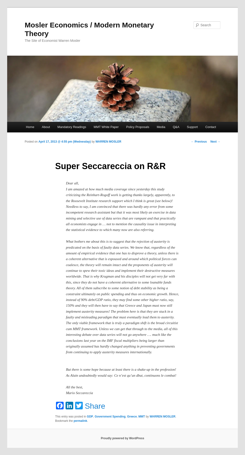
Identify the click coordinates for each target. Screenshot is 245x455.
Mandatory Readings (71, 127)
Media (161, 127)
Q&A (176, 127)
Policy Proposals (137, 127)
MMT (142, 416)
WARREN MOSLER (108, 141)
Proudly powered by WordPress (122, 438)
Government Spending (110, 416)
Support (192, 127)
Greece (132, 416)
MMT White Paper (106, 127)
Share (95, 406)
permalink (80, 421)
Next (215, 141)
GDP (90, 416)
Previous (199, 141)
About (46, 127)
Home (30, 127)
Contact (210, 127)
